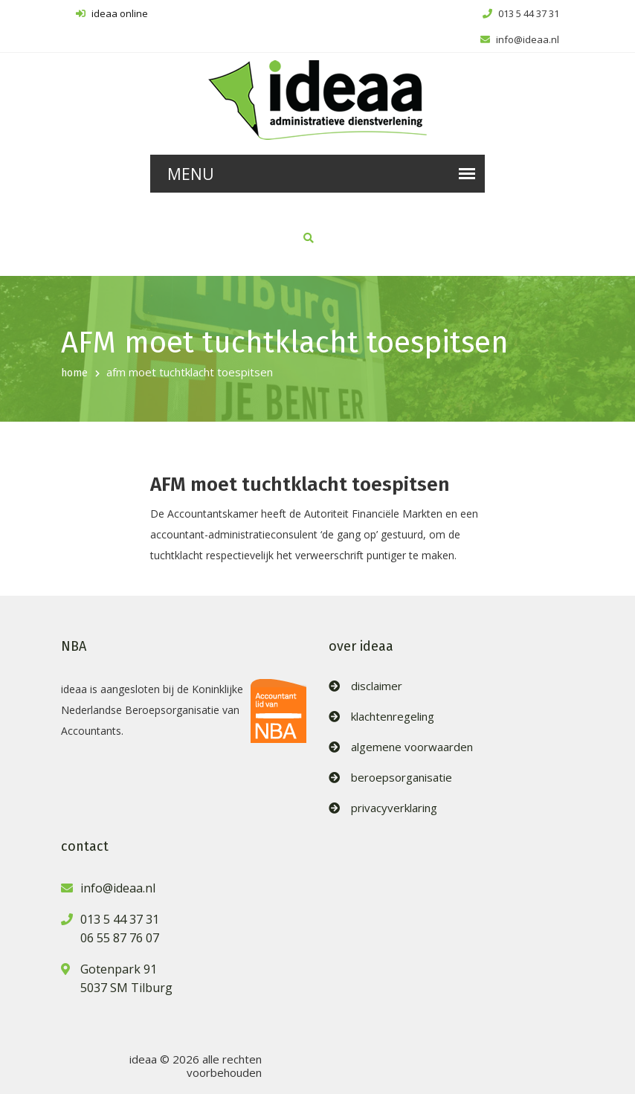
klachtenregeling (392, 717)
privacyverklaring (394, 808)
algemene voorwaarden (412, 747)
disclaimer (376, 686)
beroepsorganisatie (401, 777)
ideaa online (112, 13)
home (74, 373)
